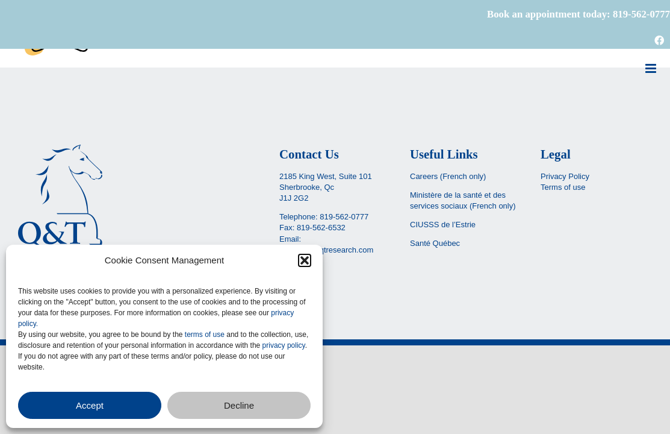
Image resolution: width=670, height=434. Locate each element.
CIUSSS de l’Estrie (443, 224)
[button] (305, 260)
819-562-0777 (344, 216)
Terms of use (563, 187)
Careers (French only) (448, 176)
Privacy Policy (565, 176)
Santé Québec (435, 243)
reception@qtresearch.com (326, 249)
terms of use (205, 334)
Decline (239, 405)
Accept (90, 405)
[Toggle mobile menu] (651, 68)
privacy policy (283, 345)
